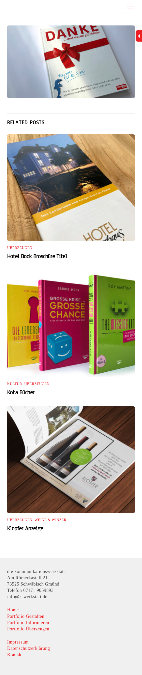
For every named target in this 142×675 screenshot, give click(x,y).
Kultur (14, 384)
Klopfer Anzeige (25, 528)
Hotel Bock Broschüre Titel (37, 256)
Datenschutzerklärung (28, 648)
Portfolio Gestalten (25, 616)
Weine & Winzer (51, 520)
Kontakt (15, 654)
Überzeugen (19, 248)
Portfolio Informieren (28, 622)
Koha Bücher (20, 392)
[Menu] (130, 7)
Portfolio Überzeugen (28, 628)
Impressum (18, 642)
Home (13, 609)
